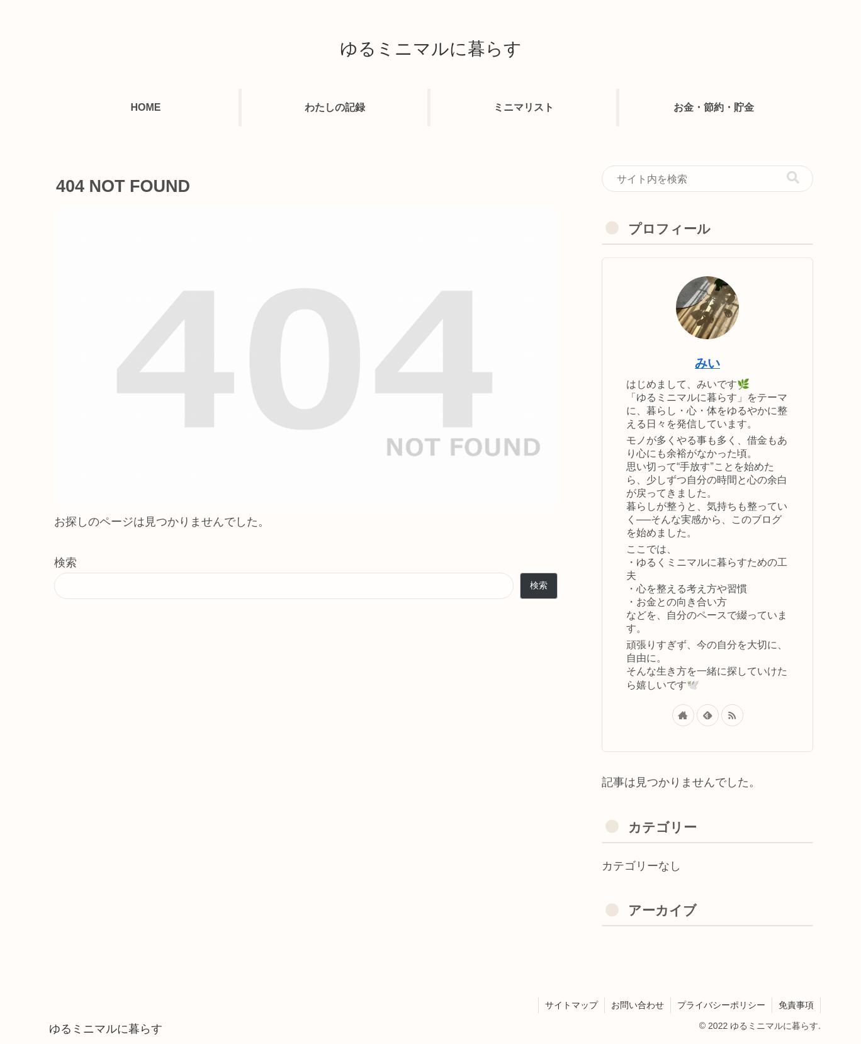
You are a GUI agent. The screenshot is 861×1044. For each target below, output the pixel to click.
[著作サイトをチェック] (683, 715)
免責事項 (796, 1005)
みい (707, 363)
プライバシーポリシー (721, 1005)
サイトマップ (571, 1005)
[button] (793, 178)
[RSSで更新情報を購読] (732, 715)
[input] (707, 179)
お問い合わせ (637, 1005)
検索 (65, 562)
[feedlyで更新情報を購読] (708, 715)
